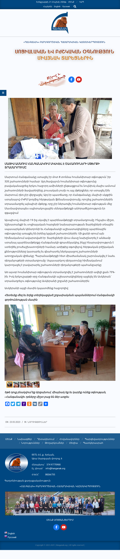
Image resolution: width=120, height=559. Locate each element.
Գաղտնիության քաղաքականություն (28, 480)
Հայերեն (47, 6)
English (57, 6)
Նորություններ (37, 422)
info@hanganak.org (55, 468)
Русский (66, 6)
